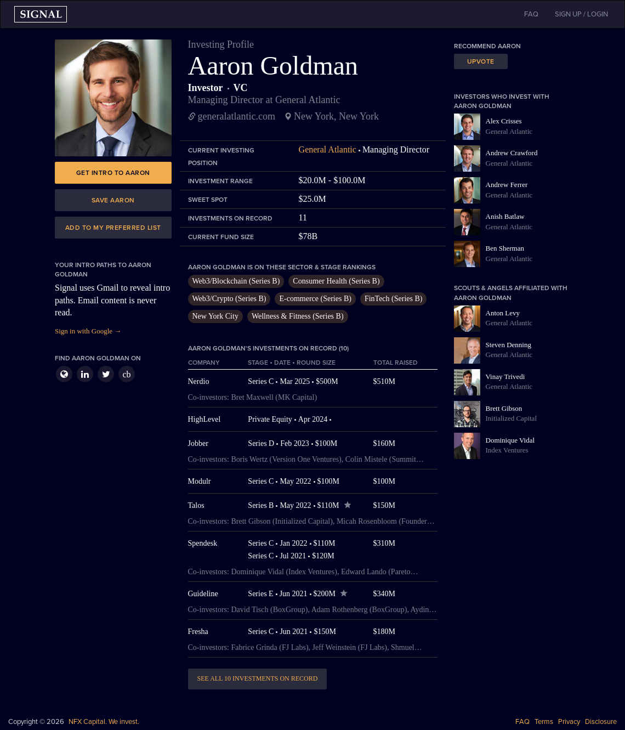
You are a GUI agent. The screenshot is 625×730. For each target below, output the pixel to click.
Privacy (569, 721)
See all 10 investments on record (257, 678)
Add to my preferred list (113, 227)
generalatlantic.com (236, 116)
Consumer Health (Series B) (336, 281)
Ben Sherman (505, 248)
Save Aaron (113, 200)
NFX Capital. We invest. (104, 721)
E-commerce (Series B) (315, 299)
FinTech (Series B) (394, 299)
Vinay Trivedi (505, 376)
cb (126, 374)
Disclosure (601, 721)
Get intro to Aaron (113, 173)
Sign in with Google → (88, 331)
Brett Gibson (504, 408)
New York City (215, 316)
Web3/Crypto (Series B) (229, 299)
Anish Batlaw (505, 216)
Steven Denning (508, 345)
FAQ (522, 721)
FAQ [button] (531, 14)
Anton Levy (503, 313)
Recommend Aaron (487, 46)
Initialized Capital (511, 418)
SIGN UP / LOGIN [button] (581, 14)
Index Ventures (507, 450)
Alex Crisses (504, 121)
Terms (544, 721)
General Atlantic (327, 149)
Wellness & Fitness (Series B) (298, 316)
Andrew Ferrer (507, 184)
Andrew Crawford (512, 153)
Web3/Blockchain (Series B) (236, 281)
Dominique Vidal (510, 440)
